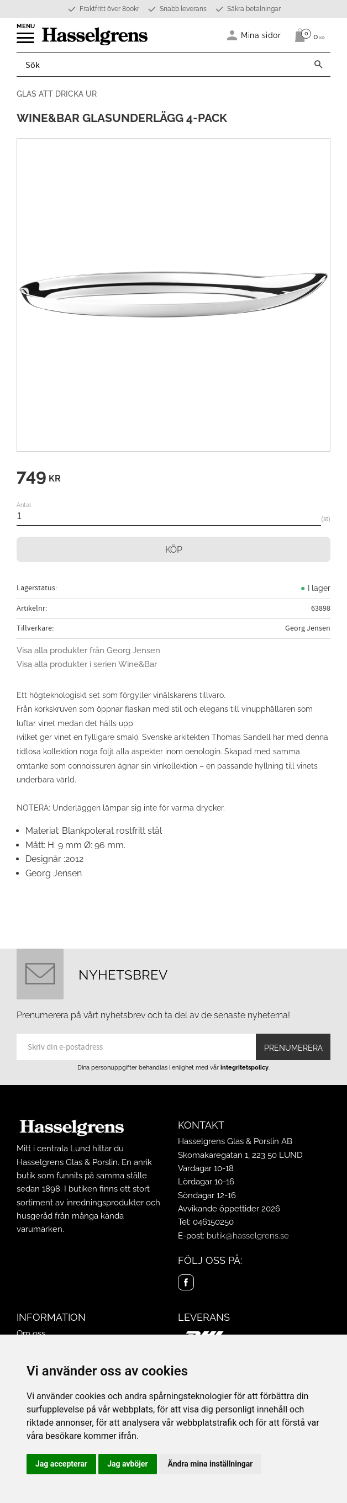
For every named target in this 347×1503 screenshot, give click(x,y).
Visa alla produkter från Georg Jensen (88, 650)
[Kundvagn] (307, 35)
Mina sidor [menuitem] (261, 35)
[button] (26, 41)
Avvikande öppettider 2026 (229, 1209)
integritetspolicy (244, 1067)
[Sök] (318, 64)
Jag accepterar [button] (61, 1463)
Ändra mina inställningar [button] (210, 1463)
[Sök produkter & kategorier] (162, 64)
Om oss (31, 1333)
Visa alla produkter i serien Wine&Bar (87, 664)
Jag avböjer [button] (127, 1463)
